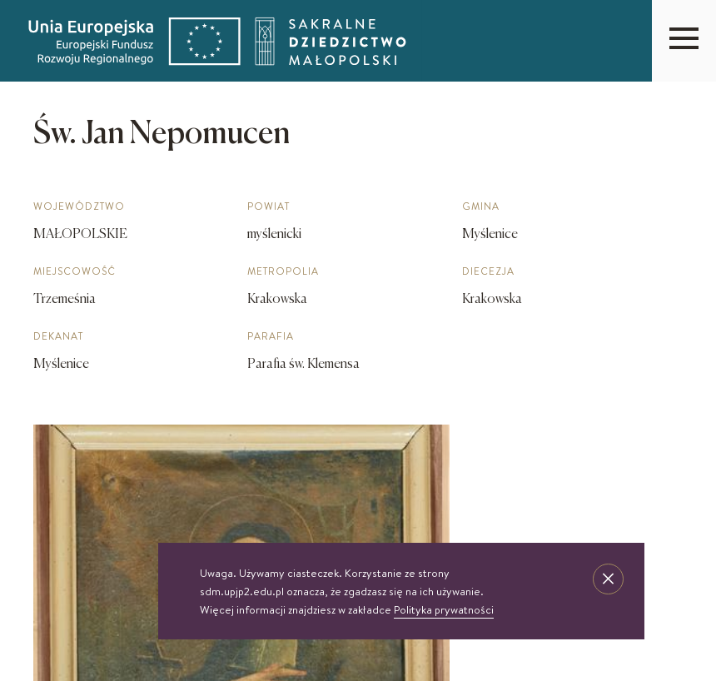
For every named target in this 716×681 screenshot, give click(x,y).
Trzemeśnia (64, 299)
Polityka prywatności (444, 609)
